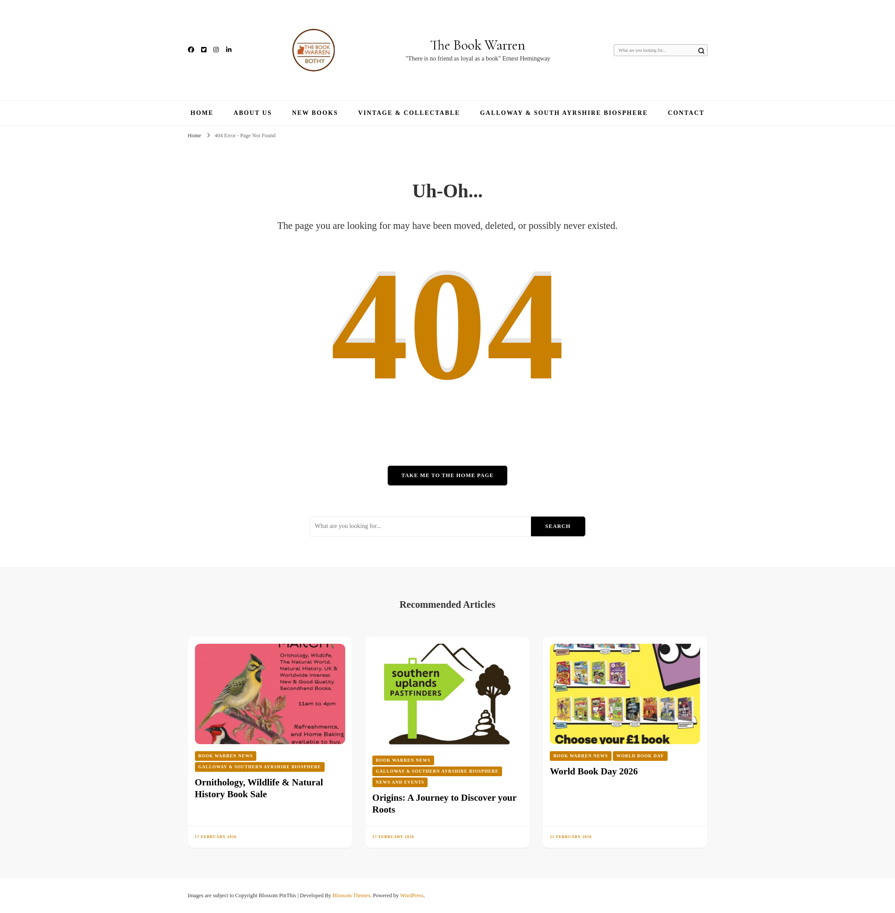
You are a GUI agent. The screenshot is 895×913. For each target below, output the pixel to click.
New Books (315, 113)
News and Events (400, 782)
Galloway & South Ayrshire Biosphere (564, 113)
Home (202, 113)
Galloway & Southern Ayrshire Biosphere (259, 766)
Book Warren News (225, 755)
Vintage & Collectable (409, 113)
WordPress (412, 895)
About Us (252, 113)
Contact (686, 113)
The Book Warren (477, 44)
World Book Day (640, 755)
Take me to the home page (447, 475)
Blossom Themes (351, 895)
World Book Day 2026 (594, 771)
